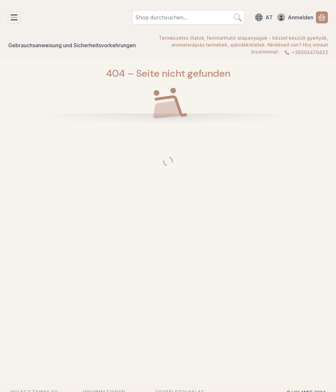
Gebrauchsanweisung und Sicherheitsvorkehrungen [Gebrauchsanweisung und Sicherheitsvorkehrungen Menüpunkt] (72, 45)
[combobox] (188, 17)
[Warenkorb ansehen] (322, 17)
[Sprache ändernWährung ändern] (264, 17)
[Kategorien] (14, 17)
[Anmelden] (295, 17)
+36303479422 (310, 52)
